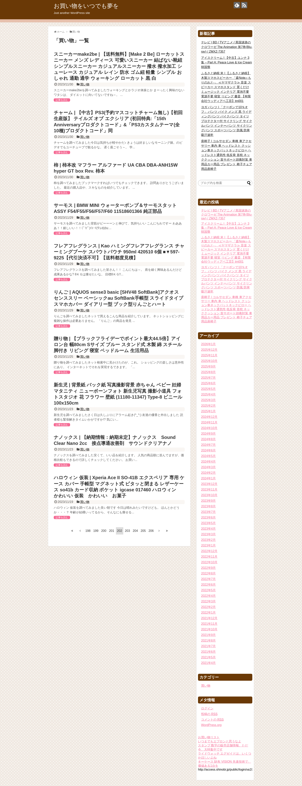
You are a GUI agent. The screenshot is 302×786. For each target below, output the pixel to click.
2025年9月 (208, 366)
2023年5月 (208, 523)
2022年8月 (208, 573)
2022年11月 (209, 556)
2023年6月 (208, 517)
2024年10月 (209, 428)
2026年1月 (208, 344)
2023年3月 (208, 534)
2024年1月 (208, 478)
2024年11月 (209, 422)
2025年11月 (209, 355)
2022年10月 (209, 562)
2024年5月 (208, 456)
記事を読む (62, 100)
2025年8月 (208, 372)
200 (103, 530)
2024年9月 (208, 433)
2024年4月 (208, 461)
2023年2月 (208, 539)
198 (88, 530)
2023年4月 (208, 528)
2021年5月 (208, 657)
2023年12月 (209, 484)
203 (127, 530)
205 (143, 530)
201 (111, 530)
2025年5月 (208, 388)
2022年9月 (208, 567)
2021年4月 (208, 663)
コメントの (212, 719)
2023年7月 (208, 512)
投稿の (209, 714)
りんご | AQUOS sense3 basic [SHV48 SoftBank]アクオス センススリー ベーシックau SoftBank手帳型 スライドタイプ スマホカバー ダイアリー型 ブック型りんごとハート (118, 298)
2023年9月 (208, 500)
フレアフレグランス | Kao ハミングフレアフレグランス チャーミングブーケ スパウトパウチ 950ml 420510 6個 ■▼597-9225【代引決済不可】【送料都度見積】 (119, 251)
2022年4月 (208, 595)
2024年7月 (208, 444)
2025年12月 (209, 349)
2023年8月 (208, 506)
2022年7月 (208, 579)
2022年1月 (208, 612)
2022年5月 (208, 590)
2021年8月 (208, 640)
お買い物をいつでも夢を (86, 6)
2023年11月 (209, 489)
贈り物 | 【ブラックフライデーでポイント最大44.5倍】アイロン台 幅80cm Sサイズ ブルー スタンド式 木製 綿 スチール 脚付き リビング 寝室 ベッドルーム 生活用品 (118, 344)
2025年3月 (208, 400)
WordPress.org (211, 725)
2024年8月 (208, 439)
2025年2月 (208, 405)
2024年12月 (209, 416)
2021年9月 (208, 635)
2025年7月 (208, 377)
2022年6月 (208, 584)
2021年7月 (208, 646)
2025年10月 (209, 361)
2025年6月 (208, 383)
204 (135, 530)
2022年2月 (208, 607)
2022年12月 (209, 551)
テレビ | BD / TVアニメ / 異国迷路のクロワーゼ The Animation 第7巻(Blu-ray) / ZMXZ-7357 (226, 47)
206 (151, 530)
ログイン (207, 708)
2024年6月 (208, 450)
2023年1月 (208, 545)
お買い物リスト (209, 737)
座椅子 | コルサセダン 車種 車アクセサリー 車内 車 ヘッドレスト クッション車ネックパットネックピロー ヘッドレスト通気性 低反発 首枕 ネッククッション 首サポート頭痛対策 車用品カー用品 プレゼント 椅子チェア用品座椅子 (226, 154)
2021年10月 (209, 629)
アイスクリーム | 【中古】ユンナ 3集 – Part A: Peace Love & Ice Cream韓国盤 (226, 62)
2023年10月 (209, 495)
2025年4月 (208, 394)
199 (95, 530)
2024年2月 (208, 472)
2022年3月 (208, 601)
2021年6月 (208, 651)
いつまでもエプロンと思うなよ (219, 741)
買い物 (84, 84)
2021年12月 (209, 618)
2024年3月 (208, 467)
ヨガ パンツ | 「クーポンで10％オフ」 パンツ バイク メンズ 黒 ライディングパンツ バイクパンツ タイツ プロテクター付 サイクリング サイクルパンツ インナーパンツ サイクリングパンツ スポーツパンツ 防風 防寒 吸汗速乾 (226, 121)
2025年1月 (208, 411)
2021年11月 (209, 623)
